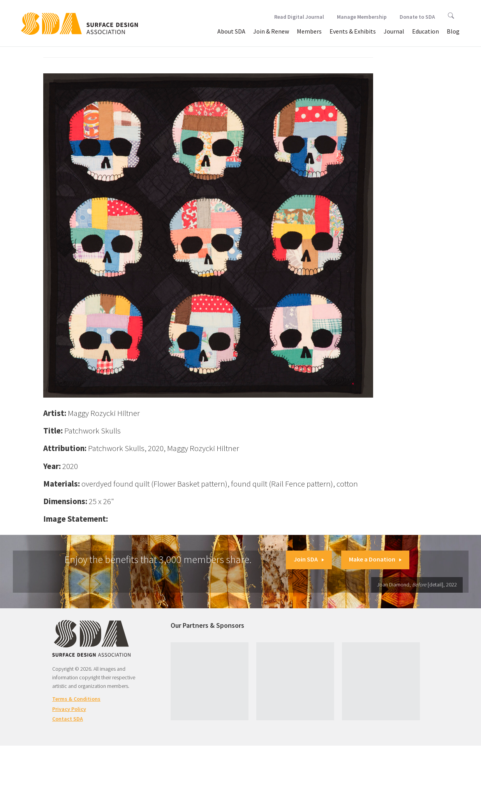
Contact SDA (67, 718)
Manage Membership (362, 16)
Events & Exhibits (352, 31)
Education (425, 31)
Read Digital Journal (299, 16)
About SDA (231, 31)
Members (309, 31)
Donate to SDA (417, 16)
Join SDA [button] (309, 559)
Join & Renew (271, 31)
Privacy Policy (69, 708)
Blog (453, 31)
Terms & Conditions (76, 698)
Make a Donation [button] (375, 559)
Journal (394, 31)
